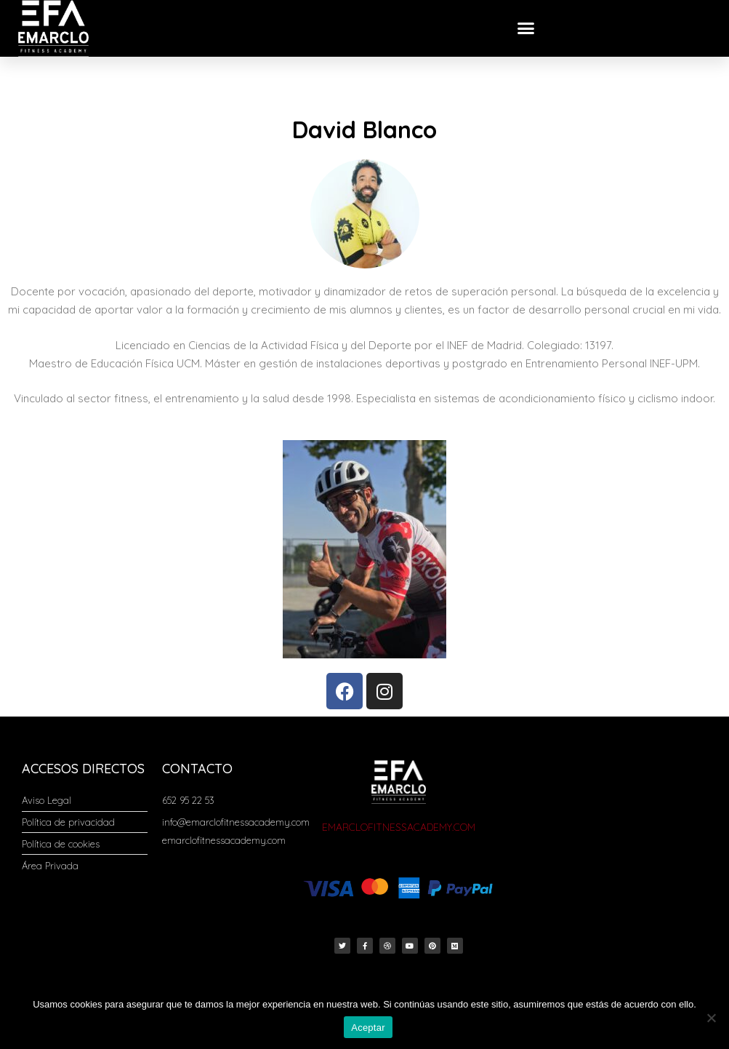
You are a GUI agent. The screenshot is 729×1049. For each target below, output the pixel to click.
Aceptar (368, 1027)
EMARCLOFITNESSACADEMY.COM (398, 827)
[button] (526, 28)
